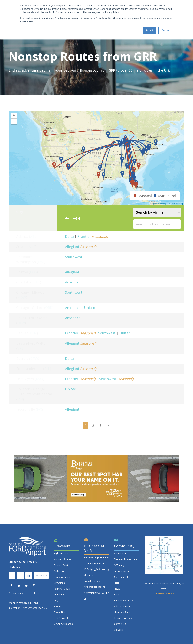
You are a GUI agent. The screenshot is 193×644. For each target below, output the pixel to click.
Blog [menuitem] (116, 594)
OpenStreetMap (159, 203)
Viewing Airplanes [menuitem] (63, 624)
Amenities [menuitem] (59, 594)
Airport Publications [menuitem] (94, 586)
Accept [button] (149, 30)
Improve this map (175, 203)
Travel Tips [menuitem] (59, 612)
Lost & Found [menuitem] (61, 618)
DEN (33, 333)
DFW (21, 323)
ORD (48, 307)
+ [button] (13, 116)
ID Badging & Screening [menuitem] (96, 569)
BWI (41, 262)
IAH (20, 399)
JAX (39, 409)
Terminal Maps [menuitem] (62, 588)
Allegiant (72, 246)
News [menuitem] (117, 588)
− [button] (13, 121)
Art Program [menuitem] (120, 553)
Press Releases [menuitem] (92, 581)
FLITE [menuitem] (116, 582)
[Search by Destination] (157, 224)
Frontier (84, 236)
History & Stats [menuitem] (122, 612)
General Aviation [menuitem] (62, 565)
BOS (33, 272)
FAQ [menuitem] (56, 600)
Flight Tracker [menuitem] (61, 553)
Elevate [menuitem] (57, 606)
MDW (21, 297)
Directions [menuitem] (59, 582)
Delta (69, 236)
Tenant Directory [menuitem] (123, 618)
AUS (32, 246)
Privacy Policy (16, 593)
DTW (34, 358)
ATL (33, 236)
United (89, 307)
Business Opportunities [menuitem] (96, 557)
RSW (39, 379)
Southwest (73, 256)
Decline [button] (165, 30)
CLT (37, 282)
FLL (47, 368)
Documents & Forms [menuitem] (95, 563)
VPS (20, 348)
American (72, 282)
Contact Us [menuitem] (120, 624)
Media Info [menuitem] (89, 575)
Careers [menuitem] (118, 629)
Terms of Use (32, 593)
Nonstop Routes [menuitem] (62, 559)
